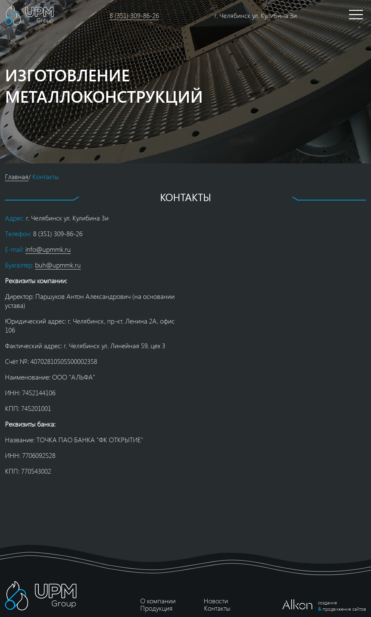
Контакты (45, 176)
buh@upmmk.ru (58, 264)
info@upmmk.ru (48, 248)
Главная (16, 176)
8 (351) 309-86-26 (134, 15)
